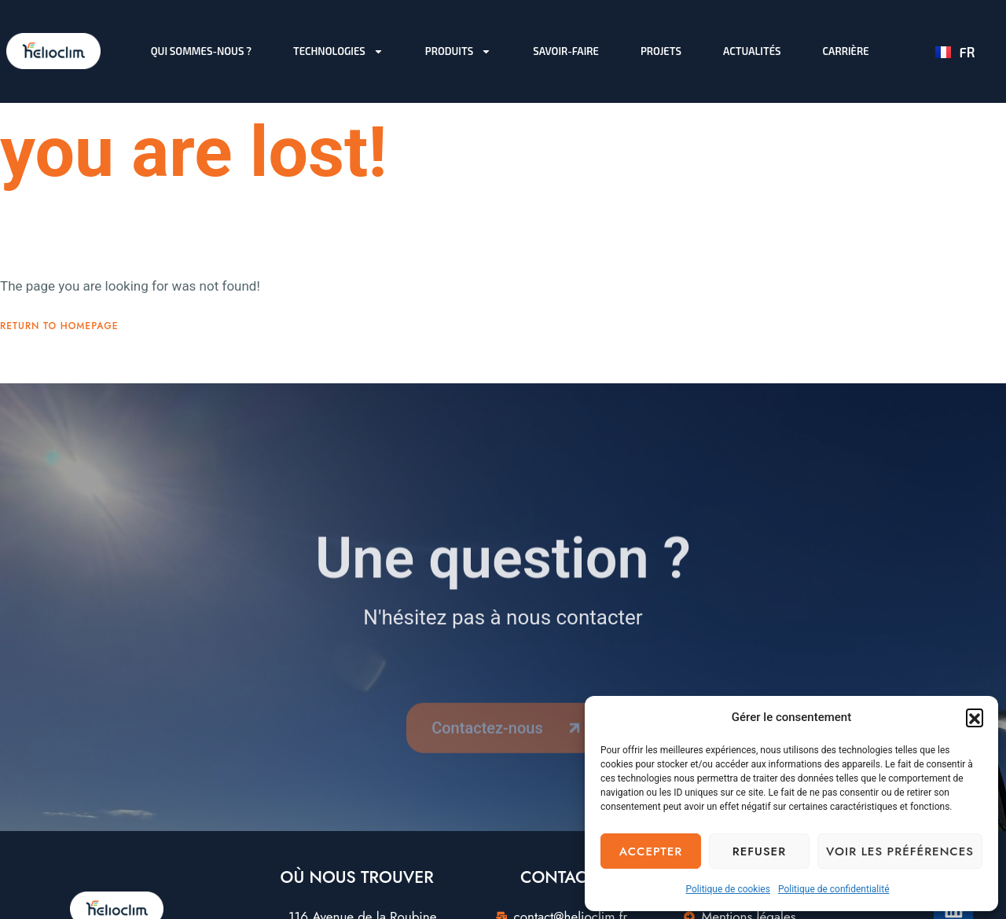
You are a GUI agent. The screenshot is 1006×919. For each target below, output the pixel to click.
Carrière (846, 51)
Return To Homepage (59, 338)
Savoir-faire (566, 51)
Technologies (338, 51)
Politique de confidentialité (834, 889)
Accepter (650, 851)
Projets (661, 51)
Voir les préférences (900, 851)
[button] (974, 717)
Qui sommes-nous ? (201, 51)
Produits (458, 51)
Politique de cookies (728, 889)
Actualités (752, 51)
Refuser (759, 851)
